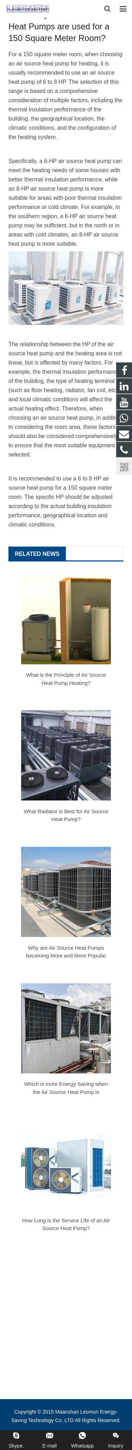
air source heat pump (66, 418)
